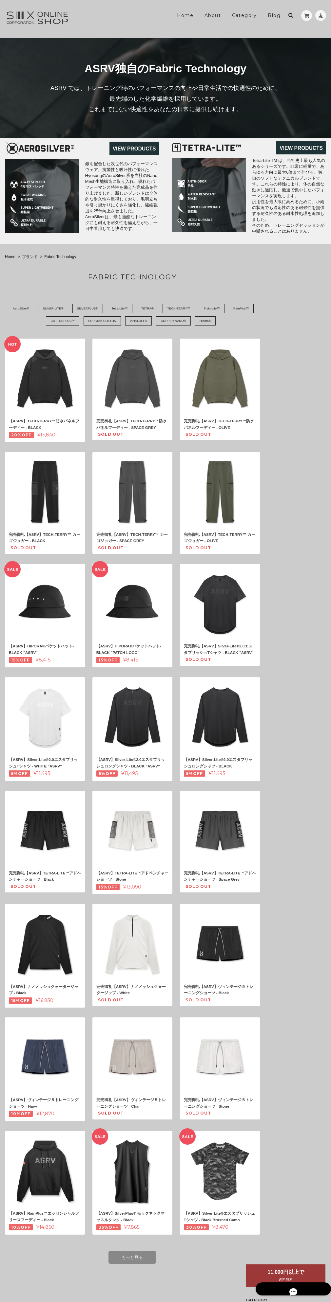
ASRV (281, 312)
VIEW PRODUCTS (134, 148)
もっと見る (129, 1242)
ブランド (30, 257)
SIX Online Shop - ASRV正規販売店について (296, 504)
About (212, 15)
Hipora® (228, 321)
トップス (283, 350)
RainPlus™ (30, 321)
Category (244, 15)
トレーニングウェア (289, 337)
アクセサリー (287, 388)
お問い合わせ (285, 533)
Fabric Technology (296, 325)
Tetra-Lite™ (131, 308)
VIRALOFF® (152, 321)
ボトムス (283, 363)
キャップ (283, 376)
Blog (274, 15)
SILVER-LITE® (57, 308)
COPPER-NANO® (191, 321)
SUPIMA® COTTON (112, 321)
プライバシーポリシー (254, 1275)
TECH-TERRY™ (198, 308)
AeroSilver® (20, 308)
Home (185, 15)
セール (278, 401)
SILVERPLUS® (95, 308)
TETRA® (163, 308)
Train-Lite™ (235, 308)
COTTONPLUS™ (67, 321)
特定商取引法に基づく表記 (296, 520)
